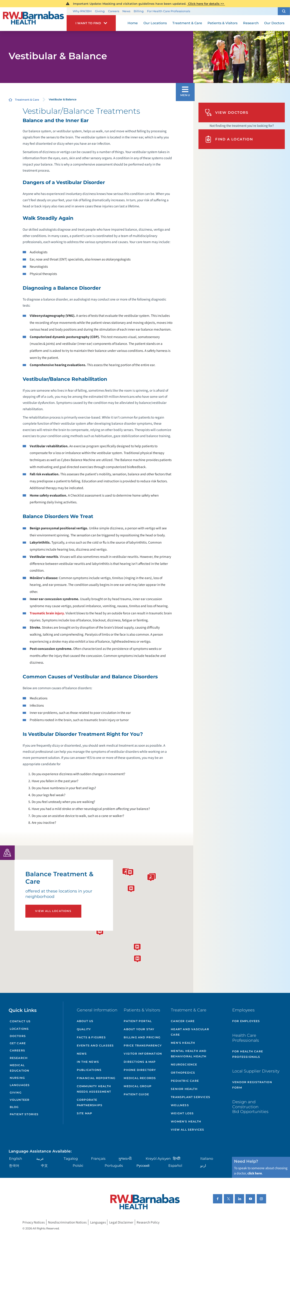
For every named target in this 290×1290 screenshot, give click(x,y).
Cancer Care (183, 1021)
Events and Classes (95, 1045)
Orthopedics (183, 1072)
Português (114, 1165)
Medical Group (138, 1086)
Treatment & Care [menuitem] (187, 23)
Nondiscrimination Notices (67, 1222)
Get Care (18, 1043)
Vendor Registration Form (252, 1084)
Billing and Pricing (142, 1037)
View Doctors (227, 112)
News (126, 11)
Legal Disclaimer (121, 1222)
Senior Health (184, 1089)
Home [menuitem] (133, 23)
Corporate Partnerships (89, 1102)
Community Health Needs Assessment (94, 1088)
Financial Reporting (96, 1078)
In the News (88, 1061)
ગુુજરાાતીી (125, 1158)
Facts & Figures (91, 1037)
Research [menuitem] (251, 23)
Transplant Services (190, 1097)
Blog (14, 1107)
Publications (89, 1070)
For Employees (246, 1021)
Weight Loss (182, 1113)
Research (19, 1058)
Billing (139, 11)
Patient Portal (138, 1021)
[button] (284, 11)
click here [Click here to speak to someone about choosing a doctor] (254, 1173)
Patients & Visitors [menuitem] (222, 23)
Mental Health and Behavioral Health (188, 1053)
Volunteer (20, 1099)
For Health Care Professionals (168, 11)
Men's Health (183, 1042)
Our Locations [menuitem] (155, 23)
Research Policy (148, 1222)
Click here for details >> (206, 3)
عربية (40, 1158)
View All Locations (53, 911)
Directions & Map (140, 1061)
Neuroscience (184, 1064)
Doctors (18, 1036)
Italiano (206, 1158)
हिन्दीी (176, 1158)
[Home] (33, 19)
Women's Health (186, 1121)
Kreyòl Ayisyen (158, 1158)
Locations (19, 1028)
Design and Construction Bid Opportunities (250, 1106)
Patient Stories (24, 1114)
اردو (203, 1165)
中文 (44, 1165)
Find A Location (229, 139)
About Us (85, 1021)
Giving (100, 11)
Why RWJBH (82, 11)
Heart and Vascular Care (190, 1031)
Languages (20, 1085)
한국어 (14, 1165)
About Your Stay (139, 1029)
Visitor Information (143, 1053)
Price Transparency (143, 1045)
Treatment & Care (27, 99)
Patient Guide (136, 1094)
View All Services (187, 1129)
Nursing (17, 1077)
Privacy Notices (33, 1222)
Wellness (180, 1105)
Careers (113, 11)
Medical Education (19, 1067)
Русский (143, 1165)
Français (98, 1158)
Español (175, 1165)
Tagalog (71, 1158)
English (15, 1158)
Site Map (84, 1113)
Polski (78, 1165)
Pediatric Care (185, 1080)
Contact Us (20, 1021)
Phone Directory (140, 1070)
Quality (84, 1029)
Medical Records (140, 1078)
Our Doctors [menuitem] (274, 23)
